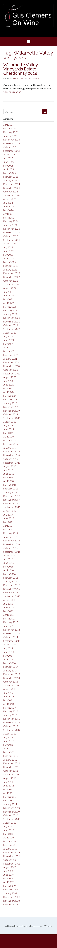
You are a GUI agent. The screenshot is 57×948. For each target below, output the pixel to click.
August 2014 (9, 644)
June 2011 (8, 785)
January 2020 (10, 403)
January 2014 (10, 670)
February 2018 (10, 488)
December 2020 (11, 362)
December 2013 (11, 674)
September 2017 (11, 507)
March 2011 (9, 796)
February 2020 (10, 399)
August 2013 (9, 689)
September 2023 (11, 240)
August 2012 (9, 733)
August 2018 (9, 466)
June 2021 (8, 340)
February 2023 (10, 265)
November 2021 (11, 321)
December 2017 (11, 496)
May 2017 (8, 522)
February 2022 (10, 310)
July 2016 (8, 559)
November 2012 (11, 722)
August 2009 (9, 867)
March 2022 (9, 306)
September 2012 (11, 730)
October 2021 (10, 325)
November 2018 (11, 455)
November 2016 (11, 544)
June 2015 (8, 607)
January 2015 (10, 626)
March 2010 (9, 841)
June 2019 (8, 429)
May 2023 (8, 254)
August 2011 (9, 778)
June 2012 (8, 741)
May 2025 (8, 165)
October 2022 (10, 280)
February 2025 (10, 176)
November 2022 (11, 277)
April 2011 (8, 793)
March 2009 (9, 886)
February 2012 (10, 755)
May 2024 (8, 210)
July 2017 (8, 514)
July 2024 (8, 202)
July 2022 (8, 291)
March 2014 (9, 663)
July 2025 (8, 158)
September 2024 (11, 195)
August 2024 (9, 199)
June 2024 (8, 206)
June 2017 (8, 518)
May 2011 (8, 789)
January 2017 (10, 537)
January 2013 (10, 715)
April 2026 (8, 124)
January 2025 (10, 180)
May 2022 (8, 299)
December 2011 (11, 763)
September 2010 (11, 819)
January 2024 (10, 225)
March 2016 (9, 574)
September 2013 (11, 685)
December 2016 (11, 540)
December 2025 (11, 139)
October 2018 (10, 458)
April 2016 (8, 570)
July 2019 (8, 425)
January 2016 (10, 581)
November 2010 (11, 811)
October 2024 (10, 191)
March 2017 (9, 529)
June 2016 (8, 562)
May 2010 (8, 834)
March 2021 (9, 351)
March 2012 (9, 752)
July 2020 (8, 381)
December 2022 (11, 273)
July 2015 (8, 603)
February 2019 (10, 444)
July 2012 (8, 737)
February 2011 (10, 800)
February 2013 (10, 711)
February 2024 (10, 221)
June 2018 (8, 473)
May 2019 (8, 433)
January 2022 (10, 314)
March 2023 (9, 262)
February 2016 (10, 577)
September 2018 (11, 462)
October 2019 (10, 414)
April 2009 (8, 882)
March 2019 (9, 440)
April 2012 (8, 748)
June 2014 (8, 652)
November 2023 (11, 232)
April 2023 (8, 258)
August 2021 (9, 332)
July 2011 (8, 782)
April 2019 (8, 436)
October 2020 (10, 369)
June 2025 (8, 161)
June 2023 (8, 251)
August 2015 (9, 600)
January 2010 (10, 848)
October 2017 (10, 503)
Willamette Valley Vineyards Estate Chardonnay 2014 (20, 69)
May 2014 (8, 655)
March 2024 (9, 217)
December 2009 (11, 852)
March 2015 (9, 618)
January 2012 (10, 759)
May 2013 (8, 700)
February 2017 (10, 533)
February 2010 (10, 845)
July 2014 (8, 648)
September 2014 (11, 640)
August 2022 (9, 288)
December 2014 (11, 629)
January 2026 (10, 136)
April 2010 (8, 837)
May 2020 (8, 388)
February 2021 (10, 355)
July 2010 (8, 826)
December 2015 (11, 585)
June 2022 (8, 295)
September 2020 (11, 373)
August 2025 (9, 154)
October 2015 (10, 592)
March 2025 (9, 173)
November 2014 (11, 633)
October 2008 (10, 904)
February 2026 (10, 132)
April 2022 (8, 303)
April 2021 (8, 347)
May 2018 (8, 477)
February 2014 (10, 666)
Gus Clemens (33, 78)
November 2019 (11, 410)
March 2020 (9, 395)
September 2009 (11, 863)
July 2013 (8, 692)
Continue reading (13, 91)
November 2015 (11, 588)
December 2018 (11, 451)
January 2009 (10, 893)
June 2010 (8, 830)
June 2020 (8, 384)
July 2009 (8, 871)
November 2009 (11, 856)
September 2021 (11, 329)
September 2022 (11, 284)
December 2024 (11, 184)
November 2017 (11, 499)
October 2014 (10, 637)
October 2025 (10, 147)
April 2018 (8, 481)
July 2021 (8, 336)
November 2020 (11, 366)
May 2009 (8, 878)
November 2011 (11, 767)
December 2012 (11, 718)
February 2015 (10, 622)
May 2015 (8, 611)
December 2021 (11, 317)
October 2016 (10, 548)
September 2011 (11, 774)
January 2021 (10, 358)
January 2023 (10, 269)
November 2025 (11, 143)
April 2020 (8, 392)
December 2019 (11, 407)
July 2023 (8, 247)
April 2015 (8, 614)
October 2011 (10, 770)
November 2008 (11, 900)
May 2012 (8, 744)
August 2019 (9, 421)
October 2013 (10, 681)
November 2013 (11, 678)
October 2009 (10, 859)
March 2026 (9, 128)
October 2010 (10, 815)
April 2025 (8, 169)
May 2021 (8, 343)
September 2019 (11, 418)
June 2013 (8, 696)
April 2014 (8, 659)
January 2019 (10, 447)
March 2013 (9, 707)
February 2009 (10, 889)
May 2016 (8, 566)
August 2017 (9, 510)
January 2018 (10, 492)
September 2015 (11, 596)
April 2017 (8, 525)
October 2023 (10, 236)
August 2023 (9, 243)
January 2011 (10, 804)
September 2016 (11, 551)
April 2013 (8, 704)
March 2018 (9, 485)
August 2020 (9, 377)
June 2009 (8, 874)
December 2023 (11, 228)
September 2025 (11, 150)
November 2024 (11, 188)
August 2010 (9, 822)
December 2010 (11, 807)
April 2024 (8, 213)
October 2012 (10, 726)
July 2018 (8, 470)
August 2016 (9, 555)
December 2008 (11, 897)
